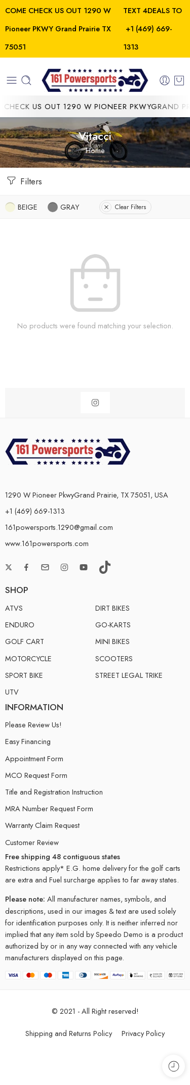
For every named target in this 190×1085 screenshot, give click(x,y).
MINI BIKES (112, 641)
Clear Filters (123, 207)
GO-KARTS (113, 624)
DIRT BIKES (112, 608)
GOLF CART (24, 641)
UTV (12, 691)
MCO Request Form (36, 775)
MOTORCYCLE (28, 658)
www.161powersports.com (47, 543)
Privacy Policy (143, 1033)
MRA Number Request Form (49, 808)
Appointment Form (34, 758)
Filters (23, 180)
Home (95, 150)
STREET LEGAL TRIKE (129, 675)
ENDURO (19, 624)
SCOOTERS (114, 658)
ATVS (14, 608)
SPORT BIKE (24, 675)
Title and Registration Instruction (54, 791)
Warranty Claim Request (42, 825)
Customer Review (32, 842)
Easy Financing (28, 741)
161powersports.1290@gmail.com (59, 527)
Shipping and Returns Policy (68, 1033)
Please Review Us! (33, 724)
